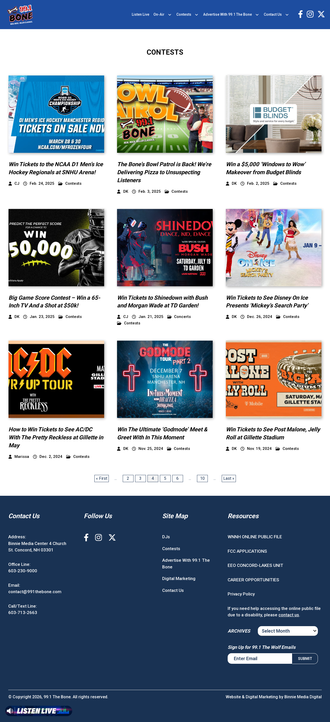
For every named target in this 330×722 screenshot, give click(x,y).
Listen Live (140, 14)
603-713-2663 (22, 612)
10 (202, 478)
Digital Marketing (178, 578)
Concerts (179, 317)
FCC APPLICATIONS (247, 551)
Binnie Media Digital (303, 696)
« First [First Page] (101, 478)
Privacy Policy (241, 594)
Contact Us (273, 14)
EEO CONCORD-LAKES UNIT (255, 565)
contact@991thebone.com (34, 591)
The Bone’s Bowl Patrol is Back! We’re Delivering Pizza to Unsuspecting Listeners (164, 172)
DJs (166, 536)
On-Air (158, 14)
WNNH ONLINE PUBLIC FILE (255, 536)
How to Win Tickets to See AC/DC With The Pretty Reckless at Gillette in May (56, 437)
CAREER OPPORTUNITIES (253, 579)
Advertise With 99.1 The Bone (227, 14)
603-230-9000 (22, 570)
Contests (183, 14)
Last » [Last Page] (228, 478)
